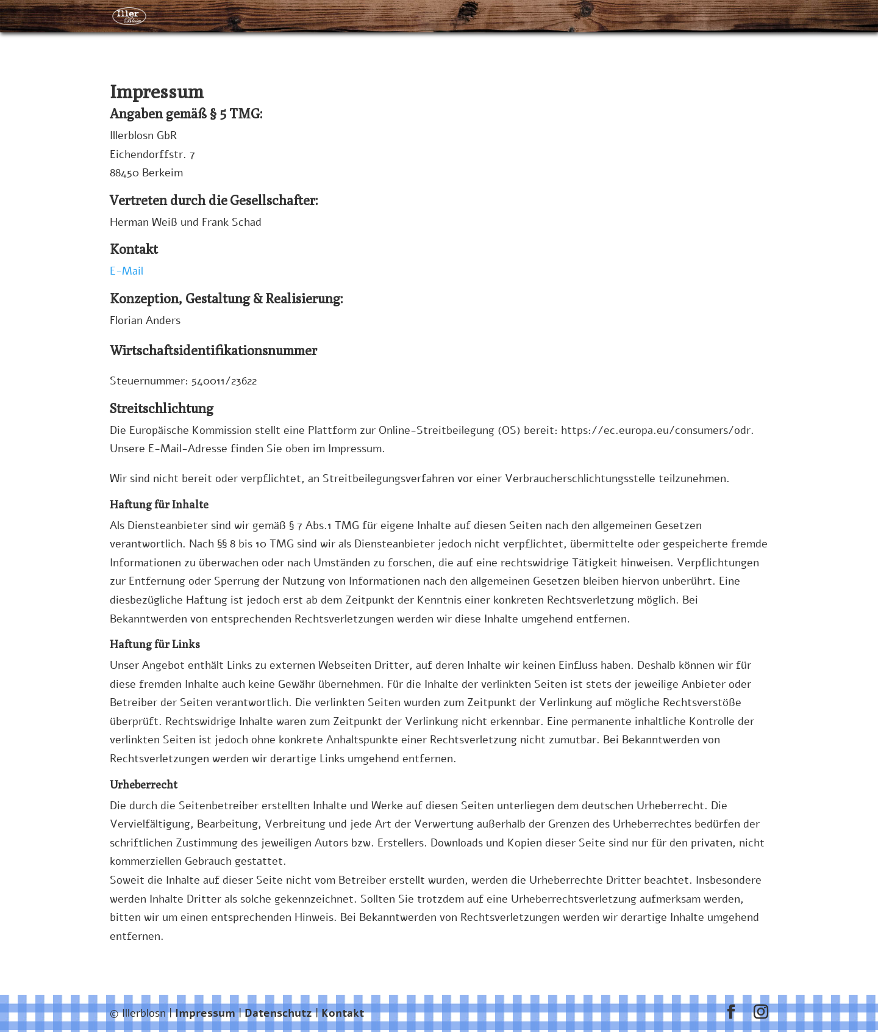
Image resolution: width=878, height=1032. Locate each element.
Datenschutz (279, 1013)
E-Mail (126, 271)
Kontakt (342, 1013)
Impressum (205, 1013)
